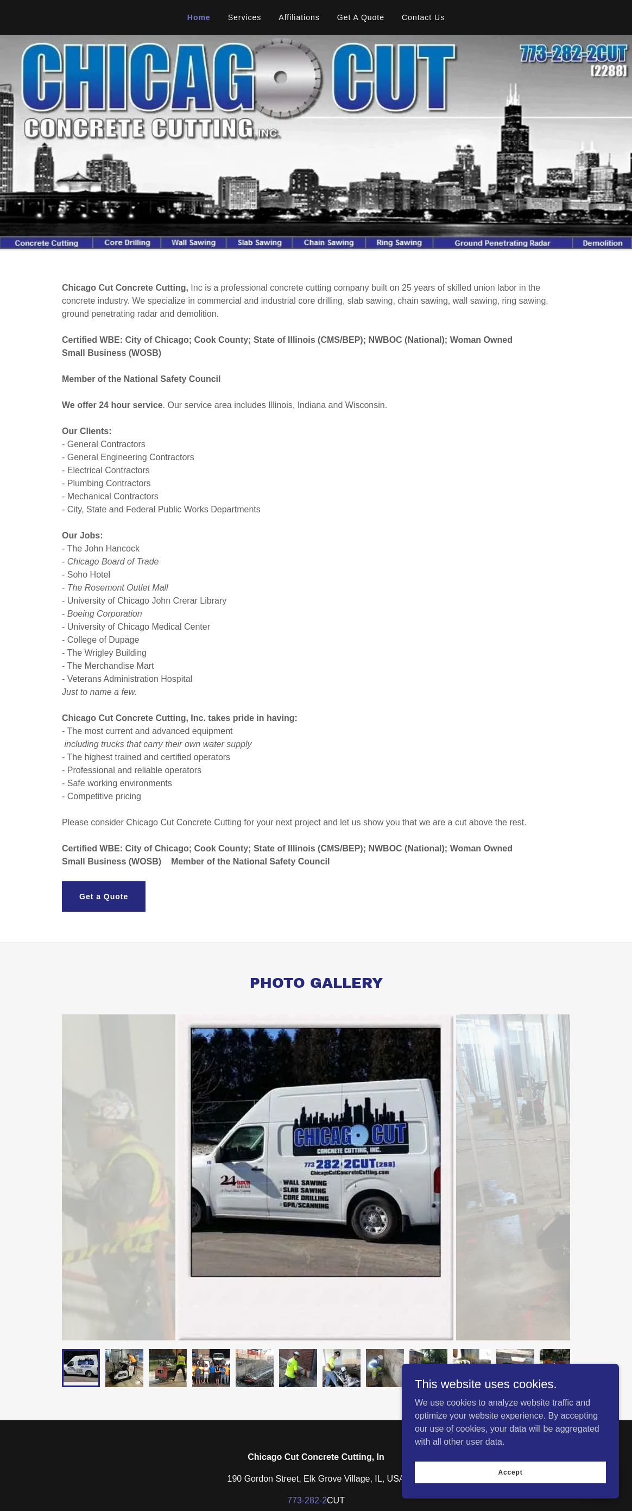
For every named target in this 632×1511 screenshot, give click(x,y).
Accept (510, 1472)
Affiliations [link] (299, 17)
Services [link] (245, 17)
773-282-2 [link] (307, 1500)
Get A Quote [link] (360, 17)
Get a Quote (103, 896)
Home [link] (199, 17)
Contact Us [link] (423, 17)
